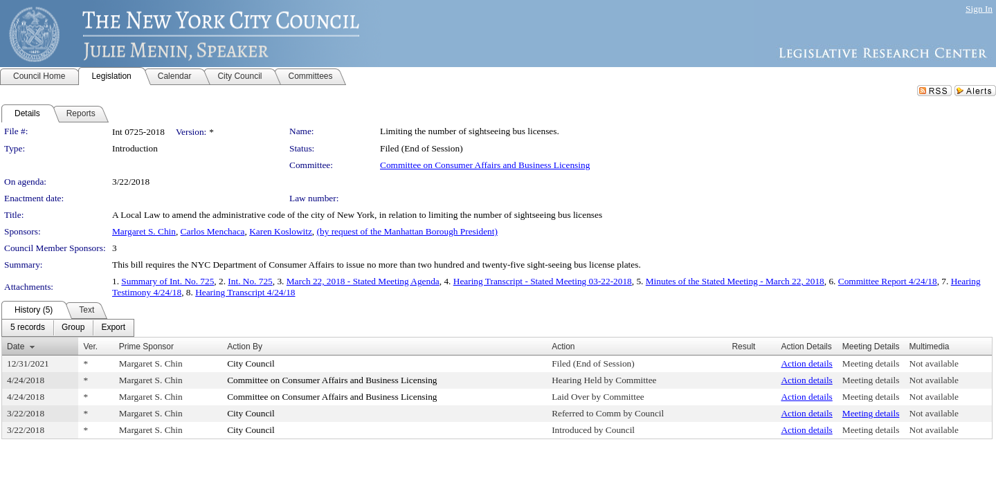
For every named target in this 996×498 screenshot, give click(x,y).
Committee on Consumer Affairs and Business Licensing (485, 165)
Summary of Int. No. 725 (167, 281)
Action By (244, 346)
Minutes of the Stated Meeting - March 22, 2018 (735, 281)
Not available (934, 363)
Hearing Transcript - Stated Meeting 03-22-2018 (542, 281)
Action (563, 346)
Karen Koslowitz (280, 231)
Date (15, 346)
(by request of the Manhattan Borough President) (407, 231)
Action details (806, 363)
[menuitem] (27, 328)
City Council (251, 363)
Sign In (979, 8)
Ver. (90, 346)
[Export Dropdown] (113, 328)
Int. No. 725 (250, 281)
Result (743, 346)
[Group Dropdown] (73, 328)
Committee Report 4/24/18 (887, 281)
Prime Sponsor (146, 346)
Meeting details (871, 363)
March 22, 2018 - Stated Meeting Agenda (363, 281)
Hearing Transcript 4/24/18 (245, 292)
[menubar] (67, 328)
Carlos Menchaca (213, 231)
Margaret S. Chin (144, 231)
